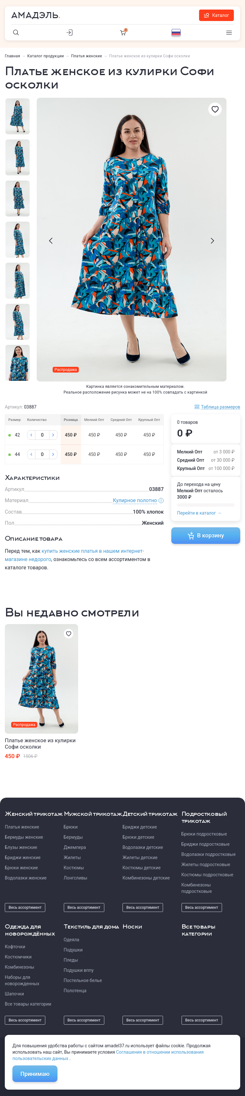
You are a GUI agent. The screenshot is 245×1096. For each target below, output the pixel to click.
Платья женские (86, 56)
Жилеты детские (140, 857)
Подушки (73, 949)
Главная (12, 56)
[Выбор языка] (176, 32)
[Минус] (31, 435)
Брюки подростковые (204, 833)
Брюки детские (138, 837)
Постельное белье (83, 980)
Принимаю (34, 1074)
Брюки (71, 826)
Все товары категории (28, 1004)
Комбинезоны (19, 967)
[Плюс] (53, 435)
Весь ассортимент (25, 907)
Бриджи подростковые (206, 844)
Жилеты (72, 857)
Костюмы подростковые (208, 874)
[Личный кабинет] (69, 32)
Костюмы (74, 867)
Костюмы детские (141, 867)
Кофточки (15, 946)
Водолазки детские (142, 847)
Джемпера (75, 847)
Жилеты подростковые (206, 864)
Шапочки (14, 993)
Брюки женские (21, 867)
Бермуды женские (24, 837)
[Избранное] (215, 109)
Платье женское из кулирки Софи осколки (40, 743)
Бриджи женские (23, 857)
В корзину (206, 535)
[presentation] (50, 240)
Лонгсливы (75, 877)
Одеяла (71, 939)
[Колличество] (42, 435)
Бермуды (73, 837)
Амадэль (34, 15)
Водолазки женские (26, 877)
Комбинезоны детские (146, 877)
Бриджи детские (139, 826)
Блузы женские (21, 847)
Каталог (216, 15)
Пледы (71, 960)
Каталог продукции (45, 56)
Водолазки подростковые (209, 854)
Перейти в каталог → (199, 513)
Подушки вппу (79, 970)
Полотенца (75, 990)
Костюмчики (18, 956)
